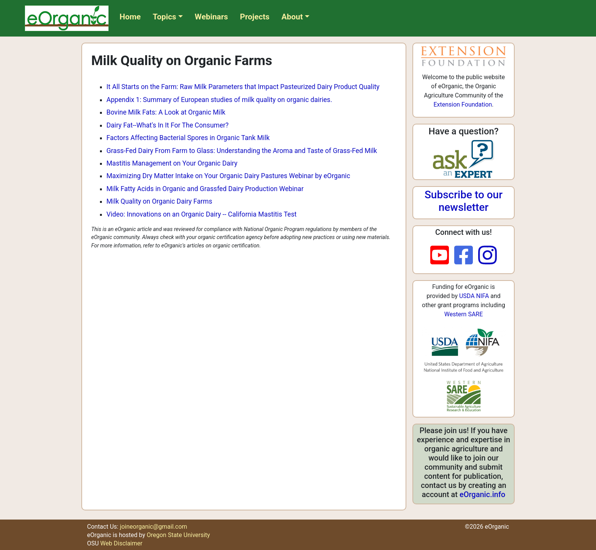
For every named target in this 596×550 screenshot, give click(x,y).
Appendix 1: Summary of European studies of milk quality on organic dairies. (219, 100)
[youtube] (442, 255)
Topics (164, 16)
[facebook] (466, 255)
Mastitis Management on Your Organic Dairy (171, 163)
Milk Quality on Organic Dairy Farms (159, 201)
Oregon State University (178, 535)
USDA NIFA (474, 296)
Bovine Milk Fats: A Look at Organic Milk (165, 112)
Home (130, 16)
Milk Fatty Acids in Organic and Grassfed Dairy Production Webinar (205, 189)
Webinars (211, 16)
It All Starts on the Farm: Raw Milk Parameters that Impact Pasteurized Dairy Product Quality (242, 87)
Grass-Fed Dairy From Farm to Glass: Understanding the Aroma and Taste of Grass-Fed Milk (241, 151)
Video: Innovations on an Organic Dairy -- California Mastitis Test (201, 214)
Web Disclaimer (121, 543)
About (292, 16)
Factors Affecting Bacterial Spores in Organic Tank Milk (187, 138)
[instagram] (487, 255)
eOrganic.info (482, 494)
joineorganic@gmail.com (153, 526)
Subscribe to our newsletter (463, 201)
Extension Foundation (462, 104)
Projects (254, 16)
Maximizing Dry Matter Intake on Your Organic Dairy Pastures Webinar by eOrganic (228, 176)
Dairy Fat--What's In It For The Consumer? (167, 125)
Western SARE (463, 314)
